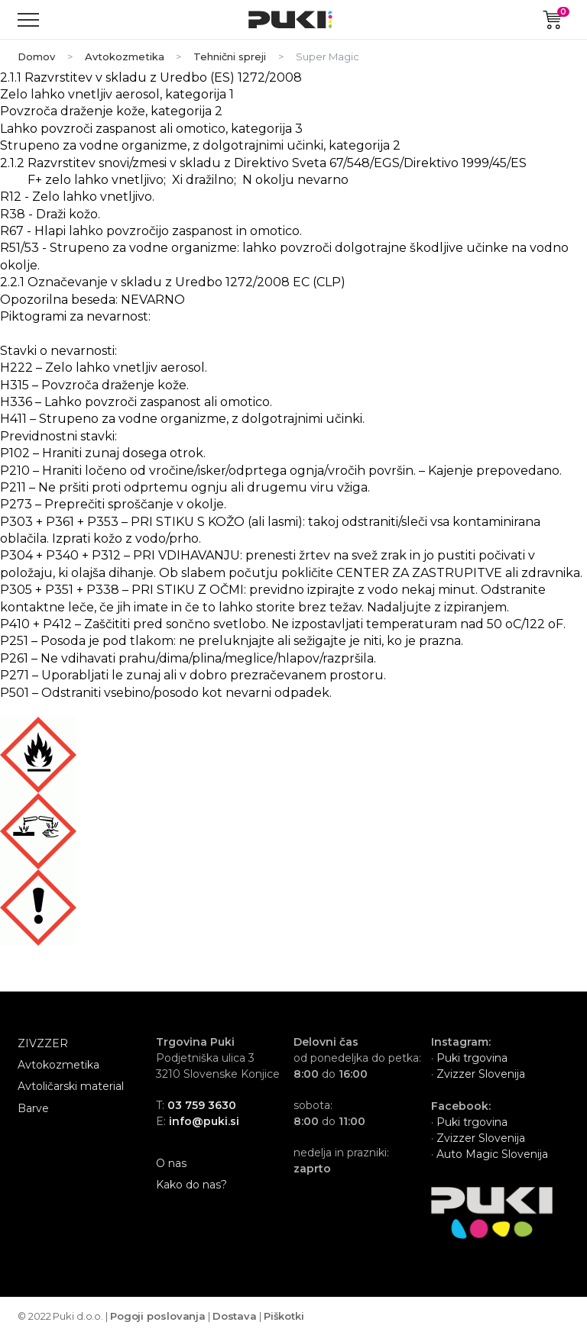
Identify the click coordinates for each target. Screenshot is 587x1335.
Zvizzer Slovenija (479, 1074)
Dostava (234, 1316)
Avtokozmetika (124, 56)
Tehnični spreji (229, 56)
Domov (36, 56)
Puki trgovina (472, 1058)
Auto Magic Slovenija (492, 1154)
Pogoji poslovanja (158, 1316)
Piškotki (284, 1316)
